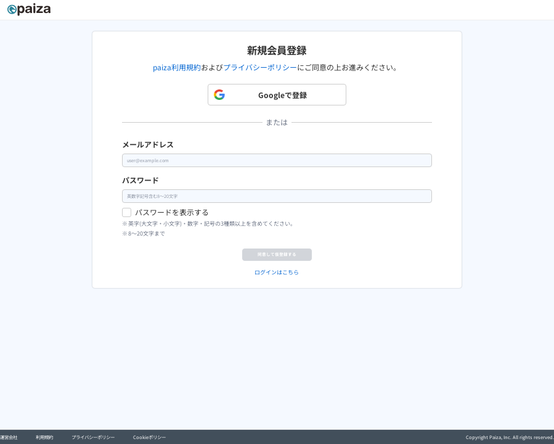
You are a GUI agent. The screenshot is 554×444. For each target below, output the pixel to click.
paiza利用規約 (177, 67)
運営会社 (8, 437)
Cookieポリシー (149, 437)
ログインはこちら (277, 299)
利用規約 (44, 437)
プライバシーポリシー (260, 67)
